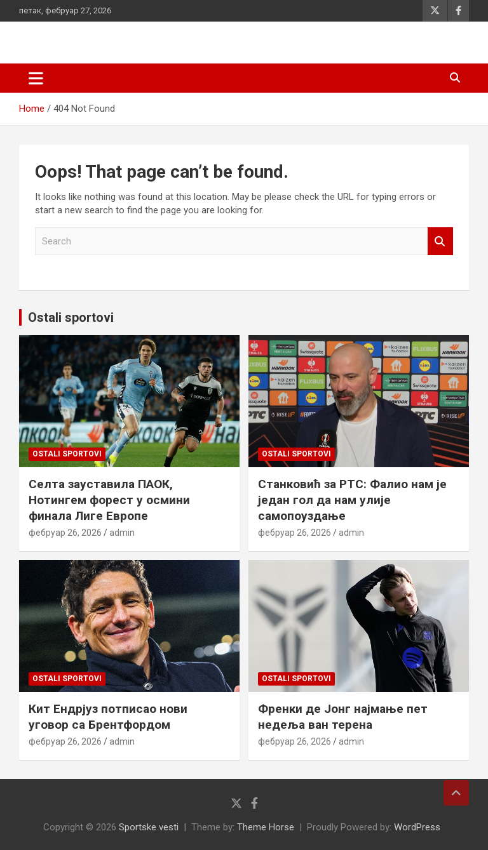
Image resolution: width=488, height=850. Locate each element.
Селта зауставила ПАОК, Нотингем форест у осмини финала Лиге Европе (109, 499)
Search (440, 241)
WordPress (417, 827)
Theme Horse (265, 827)
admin (122, 533)
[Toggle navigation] (36, 78)
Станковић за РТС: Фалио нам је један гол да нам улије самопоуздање (352, 499)
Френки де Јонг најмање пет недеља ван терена (343, 716)
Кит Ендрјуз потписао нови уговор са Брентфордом (108, 716)
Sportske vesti (149, 827)
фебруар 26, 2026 (65, 533)
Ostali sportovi (71, 317)
